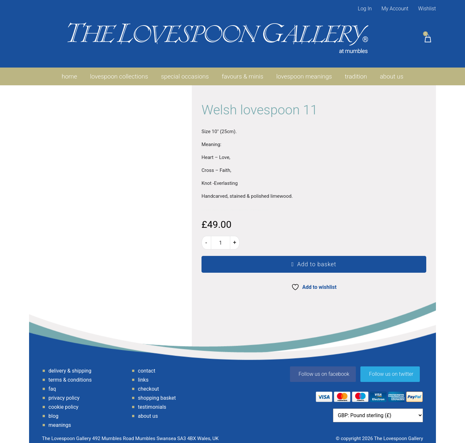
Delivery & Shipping (69, 366)
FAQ (52, 384)
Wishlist (427, 8)
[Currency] (378, 411)
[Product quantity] (220, 238)
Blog (53, 411)
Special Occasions (185, 72)
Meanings (59, 420)
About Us (391, 72)
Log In (365, 8)
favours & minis (243, 72)
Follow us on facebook (324, 369)
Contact (146, 366)
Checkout (148, 384)
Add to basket (316, 259)
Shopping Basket (157, 393)
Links (143, 375)
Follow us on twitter (391, 369)
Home (69, 72)
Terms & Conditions (70, 375)
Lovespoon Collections (119, 72)
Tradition (356, 72)
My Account (394, 8)
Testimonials (152, 402)
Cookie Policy (63, 402)
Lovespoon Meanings (304, 72)
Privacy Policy (63, 393)
